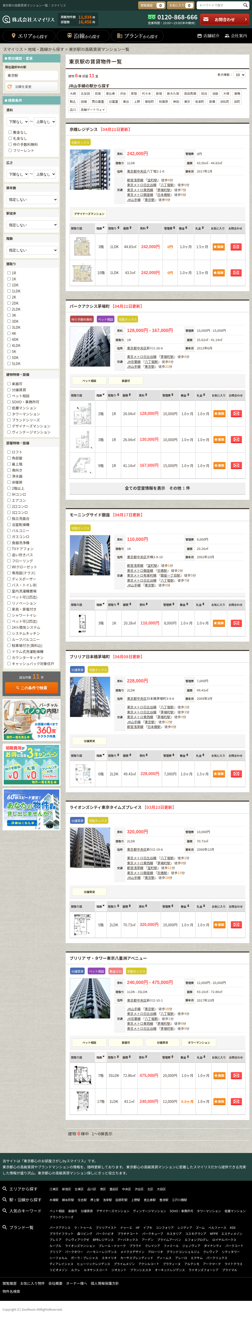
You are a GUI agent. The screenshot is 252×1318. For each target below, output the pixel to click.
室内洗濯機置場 (24, 591)
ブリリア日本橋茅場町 (107, 656)
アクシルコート (148, 1264)
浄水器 (17, 476)
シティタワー (231, 1251)
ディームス (164, 1258)
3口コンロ (20, 512)
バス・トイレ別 (24, 584)
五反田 (85, 93)
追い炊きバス (22, 554)
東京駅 (149, 199)
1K (14, 278)
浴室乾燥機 (20, 524)
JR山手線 (134, 199)
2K (14, 297)
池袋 (215, 93)
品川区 (91, 1189)
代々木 (146, 93)
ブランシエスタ (140, 1270)
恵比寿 (110, 93)
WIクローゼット (24, 566)
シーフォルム (58, 1258)
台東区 (79, 1189)
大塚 (226, 93)
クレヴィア (210, 1251)
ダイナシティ (213, 1245)
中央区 (142, 171)
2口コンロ (20, 506)
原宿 (134, 93)
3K (14, 315)
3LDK (16, 327)
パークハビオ (105, 1233)
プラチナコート (128, 1233)
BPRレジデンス (103, 1239)
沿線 (83, 36)
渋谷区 (139, 1189)
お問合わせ (225, 19)
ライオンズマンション (80, 1245)
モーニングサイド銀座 (107, 515)
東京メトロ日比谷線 (141, 184)
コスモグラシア (195, 1233)
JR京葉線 (134, 361)
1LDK (16, 290)
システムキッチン (26, 633)
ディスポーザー (24, 578)
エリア (29, 36)
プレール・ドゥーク (112, 1245)
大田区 (161, 1189)
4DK (15, 339)
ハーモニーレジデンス (102, 1251)
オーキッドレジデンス (170, 1270)
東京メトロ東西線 (140, 189)
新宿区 (66, 1189)
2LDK (16, 309)
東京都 (132, 171)
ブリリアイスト (106, 1227)
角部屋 (17, 457)
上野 (137, 101)
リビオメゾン (58, 1270)
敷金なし (20, 132)
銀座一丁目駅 (170, 575)
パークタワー (74, 1251)
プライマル (229, 1270)
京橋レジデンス (101, 129)
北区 (150, 1189)
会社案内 (236, 36)
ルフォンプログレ (197, 1239)
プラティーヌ (172, 1264)
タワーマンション (199, 1042)
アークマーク (212, 1264)
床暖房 (17, 482)
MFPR (214, 1233)
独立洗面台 (20, 518)
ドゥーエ (126, 1227)
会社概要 (55, 1283)
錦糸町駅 (68, 1200)
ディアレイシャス (61, 1264)
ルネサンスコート (96, 1270)
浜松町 (224, 101)
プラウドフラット (61, 1233)
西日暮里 (98, 101)
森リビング (84, 1233)
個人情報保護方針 (105, 1283)
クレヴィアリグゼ (77, 1239)
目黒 (98, 93)
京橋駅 (162, 570)
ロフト (17, 451)
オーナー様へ (76, 1283)
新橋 (212, 101)
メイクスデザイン (132, 1251)
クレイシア (152, 1245)
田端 (84, 101)
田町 (237, 101)
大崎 (73, 93)
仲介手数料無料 (25, 144)
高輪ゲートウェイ (93, 109)
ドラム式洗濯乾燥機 (28, 651)
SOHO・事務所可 (25, 401)
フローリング (22, 560)
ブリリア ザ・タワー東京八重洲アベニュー (108, 958)
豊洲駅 (163, 1200)
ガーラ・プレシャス (84, 1258)
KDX (233, 1227)
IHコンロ (19, 494)
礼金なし (20, 138)
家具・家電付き (24, 609)
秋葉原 (163, 101)
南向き (17, 470)
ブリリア (55, 1251)
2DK (15, 303)
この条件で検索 (31, 688)
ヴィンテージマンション (31, 432)
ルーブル (55, 1245)
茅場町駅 (163, 189)
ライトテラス (234, 1264)
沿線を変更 (19, 87)
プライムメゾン (124, 1264)
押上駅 (94, 1200)
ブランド (137, 36)
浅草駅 (107, 1200)
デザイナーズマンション (89, 214)
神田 (176, 101)
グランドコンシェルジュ (183, 1251)
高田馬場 (190, 93)
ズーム (200, 1227)
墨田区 (113, 1189)
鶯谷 (126, 101)
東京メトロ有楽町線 (141, 575)
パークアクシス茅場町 (107, 306)
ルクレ (75, 1270)
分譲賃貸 (89, 741)
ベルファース (217, 1227)
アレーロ (181, 1258)
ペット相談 (89, 381)
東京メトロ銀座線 (140, 194)
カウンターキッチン (28, 657)
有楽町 (199, 101)
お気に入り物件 (32, 1283)
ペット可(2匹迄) (24, 621)
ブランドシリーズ (26, 419)
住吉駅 (82, 1200)
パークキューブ (152, 1233)
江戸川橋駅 (179, 1200)
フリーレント (23, 150)
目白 (204, 93)
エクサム (197, 1258)
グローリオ (155, 1251)
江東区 (53, 1189)
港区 (103, 1189)
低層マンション (24, 407)
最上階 (17, 464)
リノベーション (24, 603)
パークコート (234, 1245)
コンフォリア (165, 1227)
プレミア (55, 1239)
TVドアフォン (23, 548)
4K (14, 333)
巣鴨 (237, 93)
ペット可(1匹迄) (24, 597)
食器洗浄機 (20, 542)
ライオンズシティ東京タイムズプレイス (123, 807)
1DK (15, 284)
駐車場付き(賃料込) (27, 645)
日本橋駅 (163, 194)
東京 (187, 101)
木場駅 (53, 1200)
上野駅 (135, 1200)
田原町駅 (121, 1200)
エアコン (19, 500)
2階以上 (18, 488)
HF (138, 1227)
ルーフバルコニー (26, 639)
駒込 (73, 101)
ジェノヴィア (191, 1245)
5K (14, 351)
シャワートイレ (24, 615)
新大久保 (173, 93)
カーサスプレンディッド (136, 1258)
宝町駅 (152, 180)
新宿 (159, 93)
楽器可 (126, 381)
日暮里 (113, 101)
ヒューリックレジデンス (93, 1264)
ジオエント (119, 1270)
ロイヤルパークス (224, 1239)
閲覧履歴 (10, 1283)
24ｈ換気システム (26, 627)
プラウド (135, 1245)
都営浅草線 (135, 180)
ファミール (171, 1245)
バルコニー (20, 530)
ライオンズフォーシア (203, 1270)
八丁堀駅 (167, 184)
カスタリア (174, 1233)
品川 (73, 109)
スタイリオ (109, 1258)
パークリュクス (217, 1258)
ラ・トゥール (83, 1227)
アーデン (147, 1239)
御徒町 (149, 101)
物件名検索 (11, 1291)
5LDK (16, 363)
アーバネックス (127, 1239)
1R (14, 272)
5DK (15, 357)
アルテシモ (191, 1264)
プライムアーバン (169, 1239)
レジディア (184, 1227)
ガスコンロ (20, 536)
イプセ (147, 1227)
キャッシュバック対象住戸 (33, 663)
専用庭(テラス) (23, 572)
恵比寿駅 (150, 1200)
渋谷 (123, 93)
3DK (15, 321)
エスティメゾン (231, 1233)
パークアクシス (59, 1227)
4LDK (16, 345)
